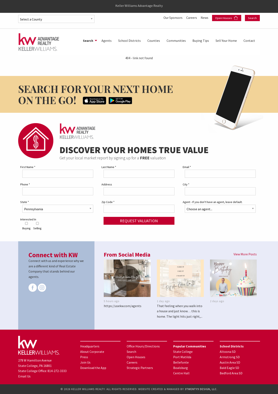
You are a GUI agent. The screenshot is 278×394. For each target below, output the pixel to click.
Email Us (24, 376)
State (24, 202)
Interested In (28, 219)
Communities (176, 40)
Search (252, 18)
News (205, 18)
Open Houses (226, 18)
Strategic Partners (140, 368)
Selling (37, 226)
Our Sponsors (173, 18)
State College (183, 352)
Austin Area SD (230, 362)
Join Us (85, 362)
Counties (153, 40)
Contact (249, 40)
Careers (192, 18)
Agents (106, 40)
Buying (26, 226)
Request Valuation (139, 220)
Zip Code (108, 202)
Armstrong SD (230, 357)
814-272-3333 (57, 371)
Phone (25, 184)
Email (187, 167)
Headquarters (89, 346)
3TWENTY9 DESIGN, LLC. (201, 389)
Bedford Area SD (231, 373)
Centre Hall (181, 373)
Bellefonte (181, 362)
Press (84, 357)
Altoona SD (228, 352)
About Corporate (92, 352)
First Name (27, 167)
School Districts (129, 40)
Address (106, 184)
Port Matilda (182, 357)
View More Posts (245, 254)
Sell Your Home (226, 40)
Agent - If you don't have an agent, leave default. (212, 202)
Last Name (108, 167)
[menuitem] (89, 40)
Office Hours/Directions (143, 346)
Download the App (93, 368)
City (186, 184)
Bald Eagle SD (229, 368)
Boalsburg (180, 368)
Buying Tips (200, 40)
